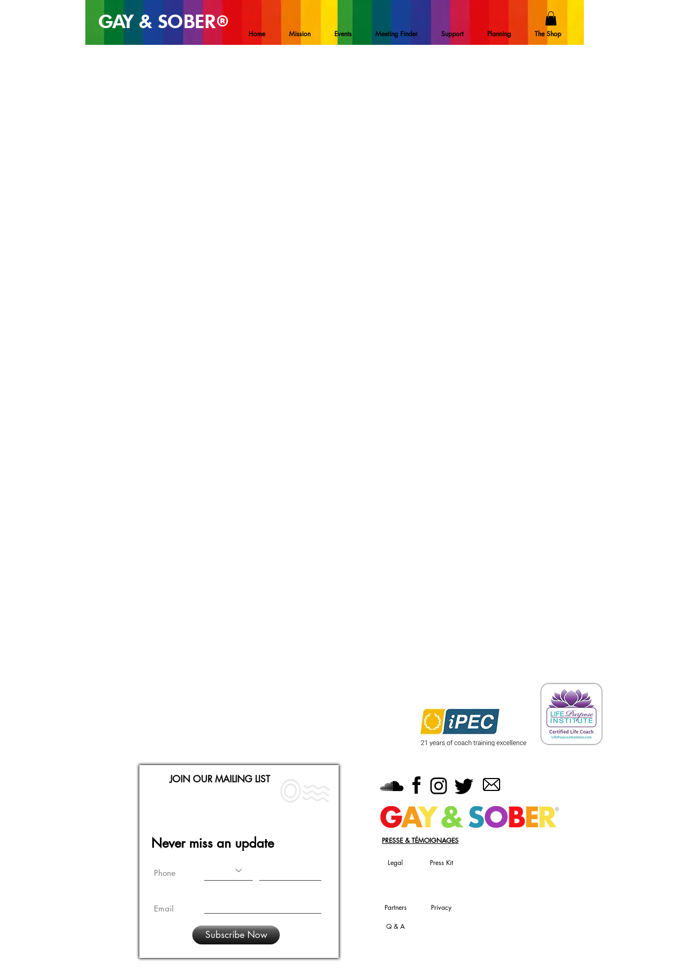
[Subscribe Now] (236, 935)
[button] (551, 18)
